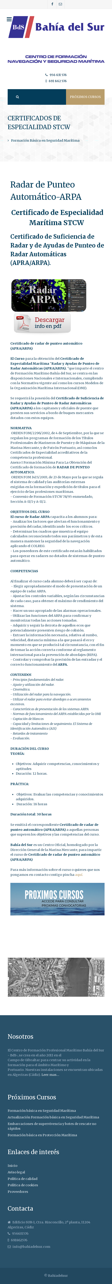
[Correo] (60, 4)
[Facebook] (52, 4)
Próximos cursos (85, 97)
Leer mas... (50, 1075)
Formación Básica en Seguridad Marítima (45, 140)
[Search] (17, 97)
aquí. (79, 875)
